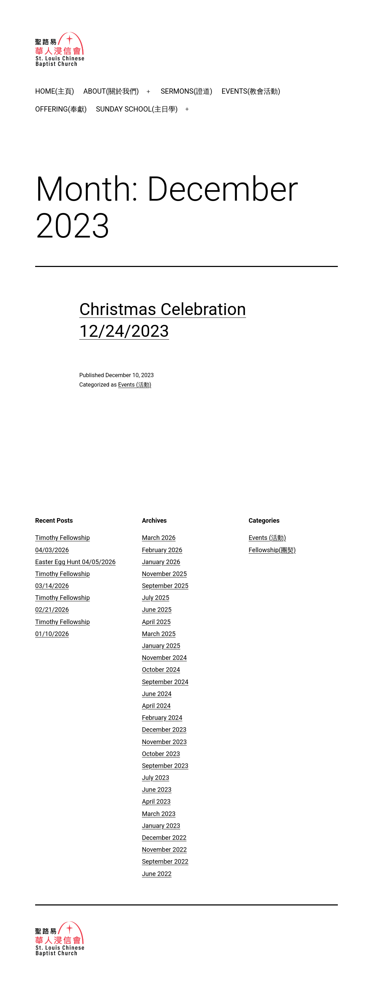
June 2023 (157, 789)
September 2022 (165, 861)
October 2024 (161, 669)
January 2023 (161, 825)
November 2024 (164, 657)
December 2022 (164, 837)
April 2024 (156, 705)
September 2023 (165, 765)
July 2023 (155, 777)
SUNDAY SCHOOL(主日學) (137, 109)
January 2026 (161, 562)
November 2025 (164, 573)
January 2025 (161, 645)
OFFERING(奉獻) (61, 109)
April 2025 (156, 622)
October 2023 (161, 753)
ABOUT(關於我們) (111, 91)
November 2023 (164, 741)
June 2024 (157, 693)
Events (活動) (134, 384)
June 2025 (157, 609)
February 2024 (162, 717)
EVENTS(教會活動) (250, 91)
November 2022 (164, 849)
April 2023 (156, 801)
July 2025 (155, 597)
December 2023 (164, 729)
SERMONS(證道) (186, 91)
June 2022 (157, 873)
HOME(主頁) (54, 91)
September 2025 (165, 585)
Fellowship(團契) (272, 550)
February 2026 (162, 550)
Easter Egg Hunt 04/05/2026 (75, 562)
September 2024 (165, 681)
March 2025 (159, 633)
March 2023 (159, 813)
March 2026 (159, 537)
